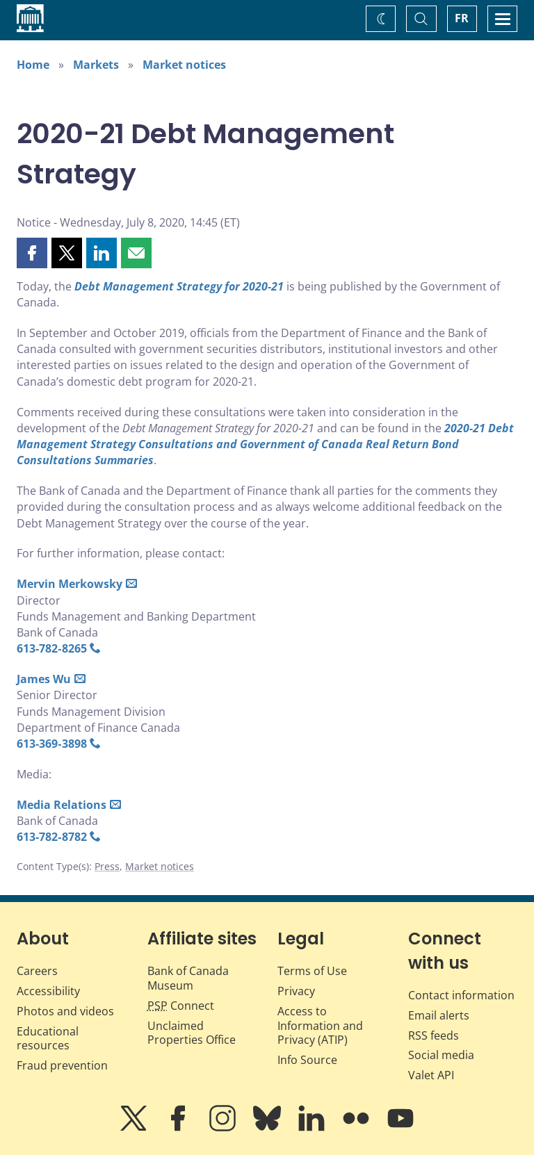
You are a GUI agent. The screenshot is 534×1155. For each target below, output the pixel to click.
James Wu (44, 679)
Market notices (184, 64)
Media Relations (61, 804)
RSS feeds (433, 1035)
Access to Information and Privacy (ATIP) (320, 1026)
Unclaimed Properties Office (191, 1033)
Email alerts (438, 1015)
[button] (32, 253)
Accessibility (48, 991)
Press (107, 866)
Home (33, 64)
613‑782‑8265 (52, 648)
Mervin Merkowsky (69, 583)
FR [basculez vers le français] (462, 18)
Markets (96, 64)
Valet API (431, 1075)
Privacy (296, 991)
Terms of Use (312, 970)
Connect (180, 1005)
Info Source (307, 1059)
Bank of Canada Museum (188, 978)
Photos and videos (65, 1011)
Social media (441, 1055)
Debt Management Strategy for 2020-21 (179, 286)
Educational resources (48, 1039)
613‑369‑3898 (52, 743)
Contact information (461, 995)
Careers (37, 970)
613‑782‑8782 (52, 836)
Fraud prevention (62, 1065)
